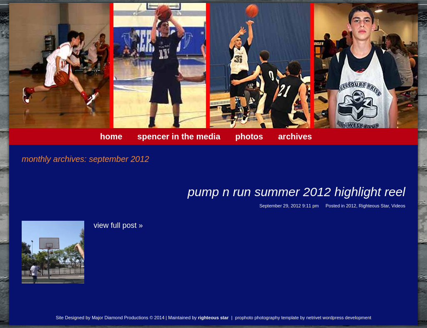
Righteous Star (374, 205)
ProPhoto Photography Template (267, 317)
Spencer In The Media (178, 136)
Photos (249, 136)
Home (111, 136)
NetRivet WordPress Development (338, 317)
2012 (351, 205)
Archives (295, 136)
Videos (398, 205)
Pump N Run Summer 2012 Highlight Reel (296, 192)
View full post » (118, 225)
